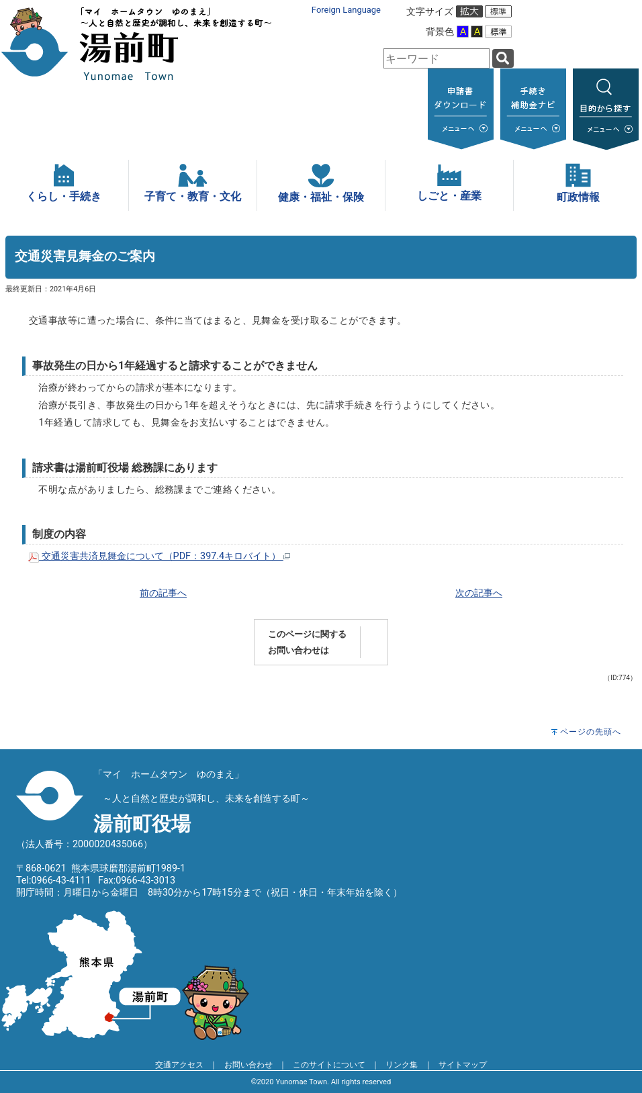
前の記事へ (163, 593)
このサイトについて (329, 1065)
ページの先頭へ (590, 731)
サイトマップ (463, 1065)
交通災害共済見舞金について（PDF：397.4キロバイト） (159, 556)
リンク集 (401, 1065)
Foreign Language (346, 10)
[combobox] (436, 58)
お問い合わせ (248, 1065)
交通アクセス (179, 1065)
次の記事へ (478, 593)
